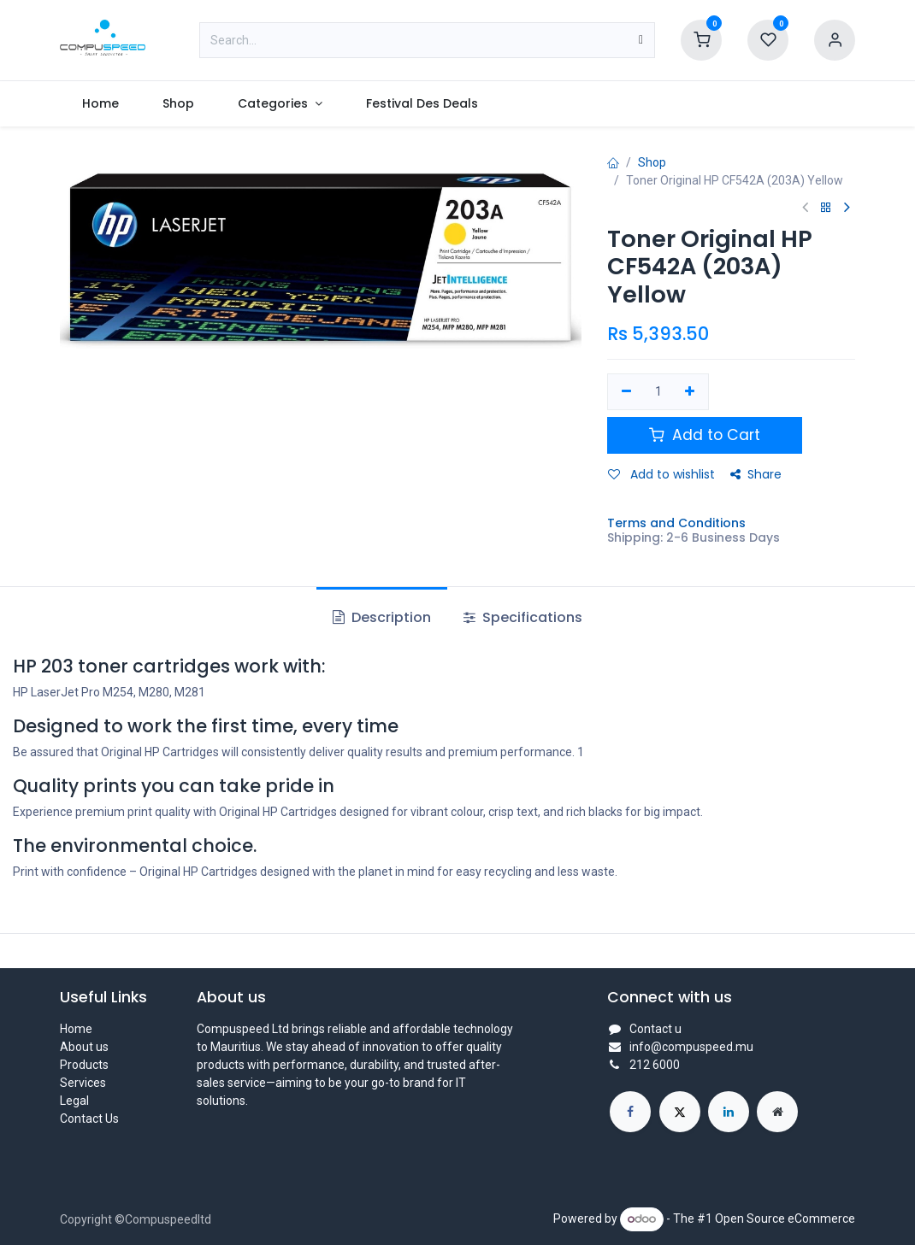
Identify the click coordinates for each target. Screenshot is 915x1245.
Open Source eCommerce (785, 1218)
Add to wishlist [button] (661, 474)
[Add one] (690, 392)
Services (83, 1082)
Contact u (655, 1029)
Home (76, 1029)
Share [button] (756, 474)
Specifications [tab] (522, 617)
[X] (679, 1111)
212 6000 (654, 1065)
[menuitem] (100, 103)
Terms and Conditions (676, 522)
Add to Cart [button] (704, 435)
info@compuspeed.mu (691, 1047)
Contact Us (89, 1118)
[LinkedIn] (728, 1111)
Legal (74, 1100)
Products (84, 1065)
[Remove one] (626, 392)
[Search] (641, 40)
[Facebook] (630, 1111)
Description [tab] (382, 617)
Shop (652, 162)
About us (84, 1047)
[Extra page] (777, 1111)
